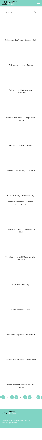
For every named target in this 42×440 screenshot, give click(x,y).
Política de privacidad (9, 423)
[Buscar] (34, 12)
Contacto (31, 420)
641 (38, 397)
